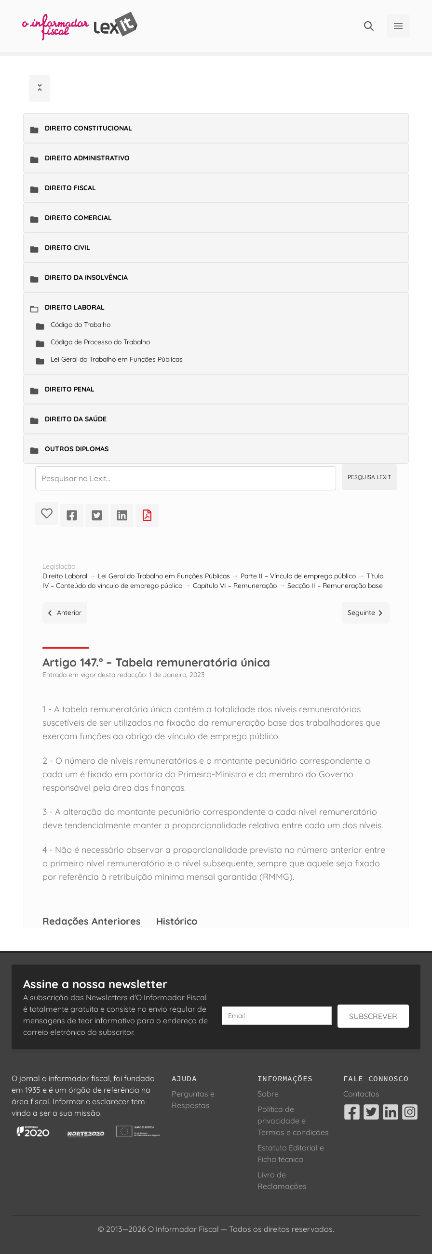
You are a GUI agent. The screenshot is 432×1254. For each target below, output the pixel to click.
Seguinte (366, 612)
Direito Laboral (75, 307)
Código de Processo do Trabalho (100, 342)
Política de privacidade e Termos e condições (293, 1120)
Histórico (176, 921)
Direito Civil (67, 247)
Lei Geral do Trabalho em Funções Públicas (117, 359)
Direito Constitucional (88, 128)
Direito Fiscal (70, 187)
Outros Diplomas (76, 448)
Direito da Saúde (76, 419)
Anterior (64, 612)
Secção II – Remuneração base (335, 585)
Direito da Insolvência (86, 277)
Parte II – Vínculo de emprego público (298, 576)
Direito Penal (69, 389)
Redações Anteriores (91, 921)
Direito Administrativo (87, 158)
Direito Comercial (78, 217)
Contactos (361, 1093)
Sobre (268, 1093)
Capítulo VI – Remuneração (235, 585)
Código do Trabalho (80, 324)
